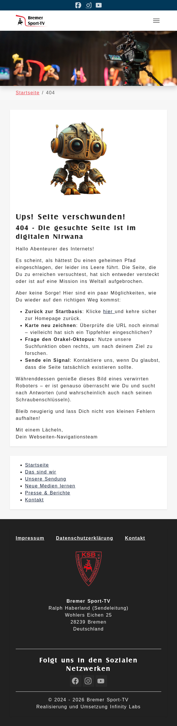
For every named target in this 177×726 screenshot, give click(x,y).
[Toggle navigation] (156, 21)
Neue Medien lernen (50, 485)
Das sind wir (40, 471)
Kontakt (34, 499)
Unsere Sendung (45, 478)
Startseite (37, 465)
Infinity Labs (125, 706)
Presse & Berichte (47, 492)
